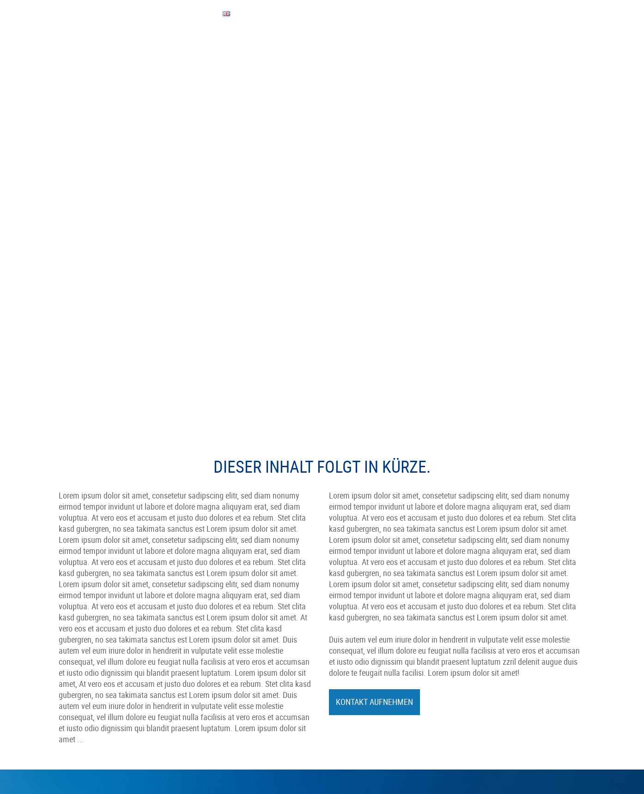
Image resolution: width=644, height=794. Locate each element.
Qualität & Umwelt (319, 46)
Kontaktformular (91, 685)
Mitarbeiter (148, 46)
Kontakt (384, 46)
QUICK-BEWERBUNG (165, 13)
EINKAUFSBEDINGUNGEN (102, 13)
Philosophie (219, 607)
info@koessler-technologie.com (105, 662)
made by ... (480, 682)
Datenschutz (482, 671)
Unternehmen (85, 46)
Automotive (219, 629)
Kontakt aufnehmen (374, 474)
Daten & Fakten (225, 596)
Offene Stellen (358, 607)
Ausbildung (354, 596)
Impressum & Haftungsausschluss (514, 649)
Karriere (349, 629)
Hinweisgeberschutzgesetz (504, 660)
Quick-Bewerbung (363, 618)
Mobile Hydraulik (227, 640)
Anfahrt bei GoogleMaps (103, 696)
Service (256, 46)
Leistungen (206, 46)
